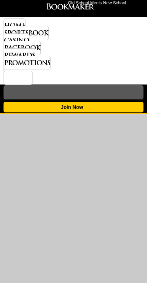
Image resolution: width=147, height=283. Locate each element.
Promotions (27, 63)
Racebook (22, 48)
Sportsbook (26, 33)
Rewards (19, 55)
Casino (16, 40)
